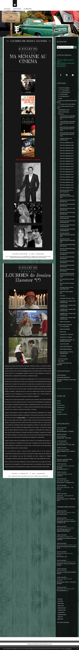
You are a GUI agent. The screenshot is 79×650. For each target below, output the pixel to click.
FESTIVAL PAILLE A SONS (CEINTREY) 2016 (66, 290)
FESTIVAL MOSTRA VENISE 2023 (67, 286)
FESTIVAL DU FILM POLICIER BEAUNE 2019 (67, 214)
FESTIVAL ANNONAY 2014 (67, 162)
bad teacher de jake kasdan (43, 257)
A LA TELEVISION (64, 329)
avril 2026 (60, 603)
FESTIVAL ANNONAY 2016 (67, 167)
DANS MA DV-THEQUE (66, 340)
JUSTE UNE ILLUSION (63, 452)
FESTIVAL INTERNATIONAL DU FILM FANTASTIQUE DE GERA (67, 277)
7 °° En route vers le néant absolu (67, 104)
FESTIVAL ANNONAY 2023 (67, 183)
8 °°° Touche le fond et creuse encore (65, 107)
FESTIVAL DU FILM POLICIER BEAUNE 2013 (67, 206)
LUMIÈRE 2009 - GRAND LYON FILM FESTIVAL (67, 312)
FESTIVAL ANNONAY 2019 (67, 175)
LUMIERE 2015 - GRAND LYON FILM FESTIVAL (67, 304)
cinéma (33, 257)
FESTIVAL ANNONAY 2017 (67, 170)
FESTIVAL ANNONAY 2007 (67, 143)
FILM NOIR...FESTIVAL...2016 (67, 301)
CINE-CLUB (63, 334)
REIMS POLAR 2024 (65, 324)
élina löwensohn (44, 476)
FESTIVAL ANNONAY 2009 (67, 149)
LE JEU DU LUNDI (64, 346)
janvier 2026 (61, 610)
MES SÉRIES (61, 364)
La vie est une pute (63, 362)
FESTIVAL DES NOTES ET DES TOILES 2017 (66, 192)
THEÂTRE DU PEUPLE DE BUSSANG (64, 367)
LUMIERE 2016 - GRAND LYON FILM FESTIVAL (67, 308)
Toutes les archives (63, 627)
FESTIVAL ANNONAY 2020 (67, 178)
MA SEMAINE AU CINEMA (28, 59)
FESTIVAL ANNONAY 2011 (67, 154)
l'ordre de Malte (21, 418)
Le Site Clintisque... (62, 378)
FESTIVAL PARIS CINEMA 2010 (66, 294)
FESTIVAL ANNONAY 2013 (67, 159)
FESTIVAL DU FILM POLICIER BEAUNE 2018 (67, 210)
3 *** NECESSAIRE (63, 94)
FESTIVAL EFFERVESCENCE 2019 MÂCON (67, 255)
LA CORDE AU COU (62, 446)
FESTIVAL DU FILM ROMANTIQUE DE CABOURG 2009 (67, 242)
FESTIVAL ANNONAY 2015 (67, 165)
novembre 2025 (62, 614)
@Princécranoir (61, 548)
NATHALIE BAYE (61, 439)
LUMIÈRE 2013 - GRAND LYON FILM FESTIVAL (67, 316)
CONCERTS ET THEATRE (66, 337)
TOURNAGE (63, 359)
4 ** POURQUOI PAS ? (23, 474)
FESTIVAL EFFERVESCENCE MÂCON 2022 (67, 272)
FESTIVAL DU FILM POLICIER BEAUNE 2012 (67, 202)
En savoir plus (68, 648)
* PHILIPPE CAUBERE (64, 88)
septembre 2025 (62, 619)
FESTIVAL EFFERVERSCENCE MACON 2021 (67, 247)
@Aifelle (59, 593)
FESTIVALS (61, 114)
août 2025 (60, 621)
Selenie (59, 531)
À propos (28, 9)
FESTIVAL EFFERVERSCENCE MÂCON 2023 (67, 251)
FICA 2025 (62, 298)
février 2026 (61, 608)
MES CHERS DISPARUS (66, 352)
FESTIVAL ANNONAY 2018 (67, 173)
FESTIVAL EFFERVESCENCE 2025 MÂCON (67, 264)
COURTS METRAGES (63, 112)
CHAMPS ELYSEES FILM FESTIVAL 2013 (66, 140)
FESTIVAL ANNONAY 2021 (67, 181)
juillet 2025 (60, 623)
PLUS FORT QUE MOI (63, 484)
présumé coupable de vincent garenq (20, 258)
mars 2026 (60, 605)
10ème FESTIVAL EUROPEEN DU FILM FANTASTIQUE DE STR (67, 118)
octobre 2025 (61, 617)
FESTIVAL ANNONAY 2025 (67, 189)
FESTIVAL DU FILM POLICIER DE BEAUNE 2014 (67, 219)
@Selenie (59, 515)
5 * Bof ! (60, 99)
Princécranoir (60, 566)
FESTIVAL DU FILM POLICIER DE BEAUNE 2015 (67, 223)
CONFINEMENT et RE (63, 110)
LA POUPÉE (60, 433)
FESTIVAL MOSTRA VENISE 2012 (67, 282)
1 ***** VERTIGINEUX (63, 90)
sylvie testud (30, 476)
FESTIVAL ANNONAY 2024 (67, 186)
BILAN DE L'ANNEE (23, 254)
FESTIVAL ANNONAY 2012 (67, 157)
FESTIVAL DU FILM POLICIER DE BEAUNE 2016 (67, 227)
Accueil (7, 9)
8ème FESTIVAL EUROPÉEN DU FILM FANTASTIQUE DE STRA (67, 129)
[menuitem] (7, 9)
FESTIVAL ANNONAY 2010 (67, 151)
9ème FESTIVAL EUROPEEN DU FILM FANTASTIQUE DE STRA (67, 135)
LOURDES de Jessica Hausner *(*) (28, 278)
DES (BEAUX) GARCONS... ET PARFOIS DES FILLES (67, 343)
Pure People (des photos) (63, 380)
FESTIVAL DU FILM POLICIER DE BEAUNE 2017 (67, 231)
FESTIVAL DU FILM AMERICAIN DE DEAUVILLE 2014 (67, 197)
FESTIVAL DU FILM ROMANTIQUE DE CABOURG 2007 (67, 236)
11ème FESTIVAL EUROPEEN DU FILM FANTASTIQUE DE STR (67, 124)
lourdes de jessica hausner (38, 258)
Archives (17, 9)
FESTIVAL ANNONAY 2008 (67, 146)
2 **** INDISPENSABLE (64, 92)
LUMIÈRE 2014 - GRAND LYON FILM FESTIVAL (67, 321)
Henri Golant (60, 412)
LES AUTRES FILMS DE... (66, 349)
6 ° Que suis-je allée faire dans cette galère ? (65, 101)
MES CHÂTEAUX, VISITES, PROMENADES (66, 355)
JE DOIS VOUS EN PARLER (65, 327)
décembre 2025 (62, 612)
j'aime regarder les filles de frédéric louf (19, 257)
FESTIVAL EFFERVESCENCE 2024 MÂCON (67, 259)
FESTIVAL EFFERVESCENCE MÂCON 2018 (67, 268)
